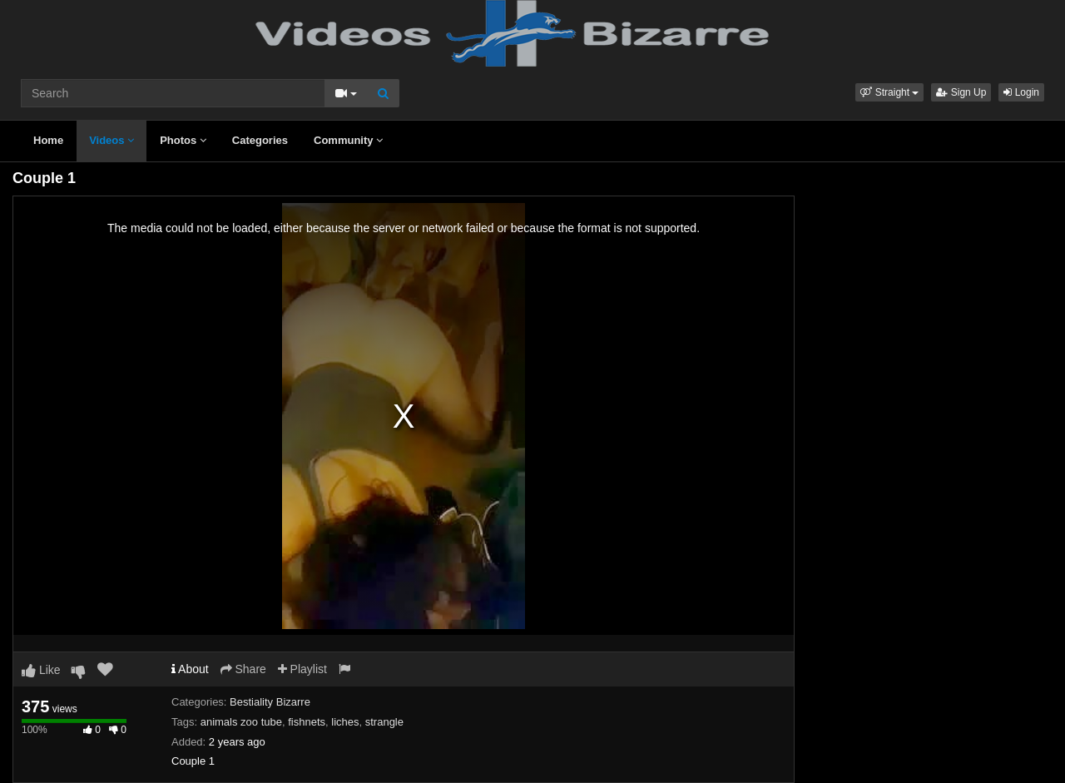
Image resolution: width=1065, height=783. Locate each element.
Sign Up (961, 92)
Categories (260, 140)
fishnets (306, 722)
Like (41, 669)
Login (1021, 92)
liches (345, 722)
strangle (384, 722)
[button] (889, 92)
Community (348, 140)
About (190, 669)
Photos (183, 140)
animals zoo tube (241, 722)
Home (48, 140)
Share (243, 669)
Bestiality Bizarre (270, 702)
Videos (111, 140)
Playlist (302, 669)
